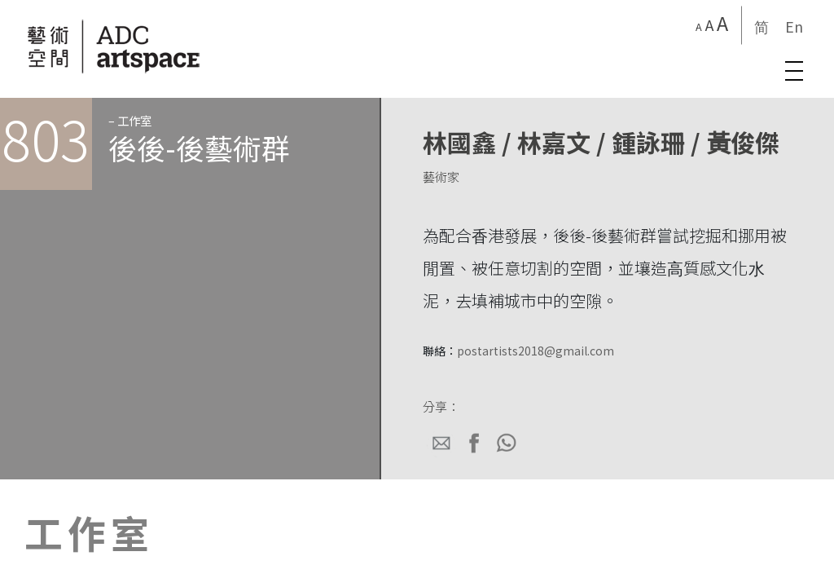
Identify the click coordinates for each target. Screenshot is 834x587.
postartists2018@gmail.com (535, 350)
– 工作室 (129, 120)
